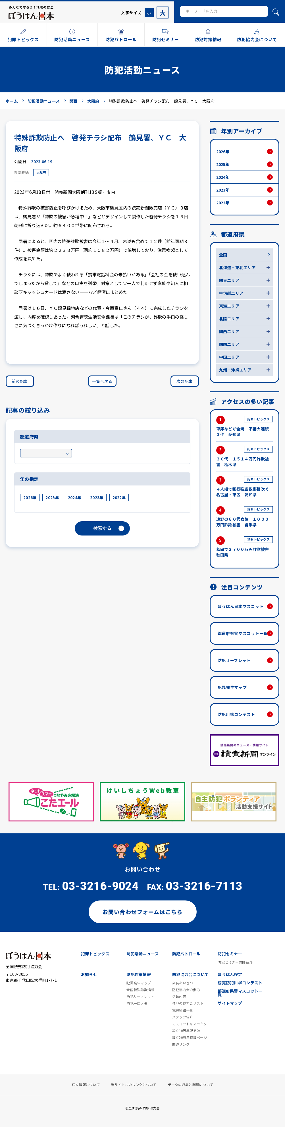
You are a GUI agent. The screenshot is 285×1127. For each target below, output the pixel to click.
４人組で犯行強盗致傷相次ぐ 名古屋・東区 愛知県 (244, 486)
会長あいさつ (182, 983)
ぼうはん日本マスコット (241, 606)
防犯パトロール (186, 954)
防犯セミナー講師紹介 (235, 962)
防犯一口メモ (136, 1003)
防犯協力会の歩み (186, 989)
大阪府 (41, 172)
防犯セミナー (230, 954)
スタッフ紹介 (182, 1017)
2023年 (96, 497)
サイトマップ (230, 1003)
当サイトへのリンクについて (134, 1084)
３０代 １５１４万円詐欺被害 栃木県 (244, 456)
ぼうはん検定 (230, 974)
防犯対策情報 (138, 974)
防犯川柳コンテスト (236, 714)
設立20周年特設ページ (189, 1037)
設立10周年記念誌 (186, 1030)
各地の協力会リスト (188, 1003)
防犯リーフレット (234, 660)
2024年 (74, 497)
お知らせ (89, 974)
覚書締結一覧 (182, 1010)
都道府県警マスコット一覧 (243, 633)
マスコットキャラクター (191, 1024)
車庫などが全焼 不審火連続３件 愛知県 (244, 426)
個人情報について (86, 1084)
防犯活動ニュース (142, 954)
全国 (223, 255)
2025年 (52, 497)
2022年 (119, 497)
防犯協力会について (190, 974)
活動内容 (179, 996)
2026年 (29, 497)
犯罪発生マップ (232, 687)
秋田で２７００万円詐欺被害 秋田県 (244, 547)
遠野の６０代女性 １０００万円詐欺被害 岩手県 (244, 517)
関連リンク (181, 1044)
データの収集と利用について (190, 1084)
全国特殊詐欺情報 (140, 989)
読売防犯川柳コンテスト (240, 983)
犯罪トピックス (95, 954)
